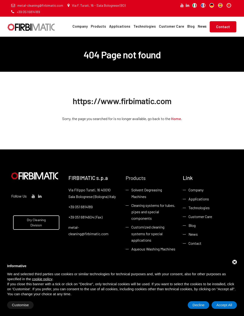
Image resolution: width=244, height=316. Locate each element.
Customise (20, 305)
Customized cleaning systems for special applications (147, 233)
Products (98, 26)
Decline (198, 305)
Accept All (224, 305)
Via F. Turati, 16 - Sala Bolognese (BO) (96, 5)
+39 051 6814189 (25, 12)
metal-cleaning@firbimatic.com (37, 5)
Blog (191, 26)
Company (80, 26)
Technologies (144, 26)
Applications (119, 26)
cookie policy (42, 279)
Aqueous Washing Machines (153, 249)
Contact (223, 27)
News (202, 26)
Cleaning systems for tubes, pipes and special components (153, 211)
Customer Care (171, 26)
